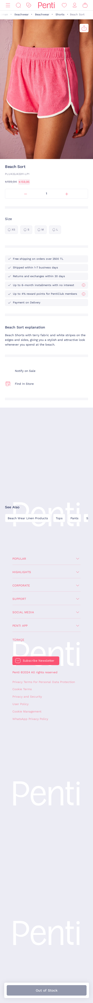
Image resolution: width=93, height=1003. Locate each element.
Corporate (21, 585)
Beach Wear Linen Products (28, 518)
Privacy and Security (27, 696)
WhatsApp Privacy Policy (30, 719)
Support (19, 599)
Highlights (21, 572)
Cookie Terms (22, 689)
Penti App (20, 625)
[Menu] (8, 5)
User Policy (20, 704)
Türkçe (18, 640)
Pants (74, 518)
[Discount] (29, 5)
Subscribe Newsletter (38, 660)
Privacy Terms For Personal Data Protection (43, 682)
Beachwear (21, 14)
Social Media (23, 612)
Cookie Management (26, 711)
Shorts (60, 14)
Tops (59, 518)
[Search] (18, 5)
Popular (19, 558)
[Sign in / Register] (75, 5)
